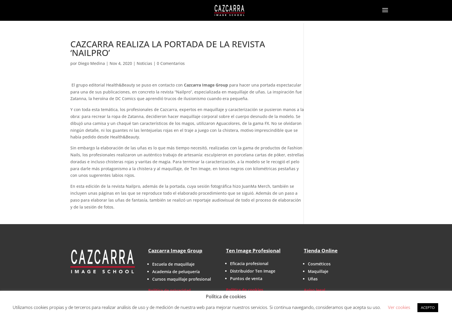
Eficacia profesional (249, 263)
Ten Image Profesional (253, 250)
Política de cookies (244, 289)
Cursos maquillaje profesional (181, 279)
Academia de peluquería (176, 271)
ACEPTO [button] (428, 307)
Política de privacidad (169, 290)
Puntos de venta (246, 278)
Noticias (144, 63)
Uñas (313, 279)
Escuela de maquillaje (173, 264)
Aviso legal (314, 290)
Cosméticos (319, 264)
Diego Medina (91, 63)
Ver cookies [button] (399, 307)
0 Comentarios (171, 63)
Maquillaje (318, 271)
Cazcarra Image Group (175, 250)
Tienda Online (321, 250)
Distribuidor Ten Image (252, 271)
